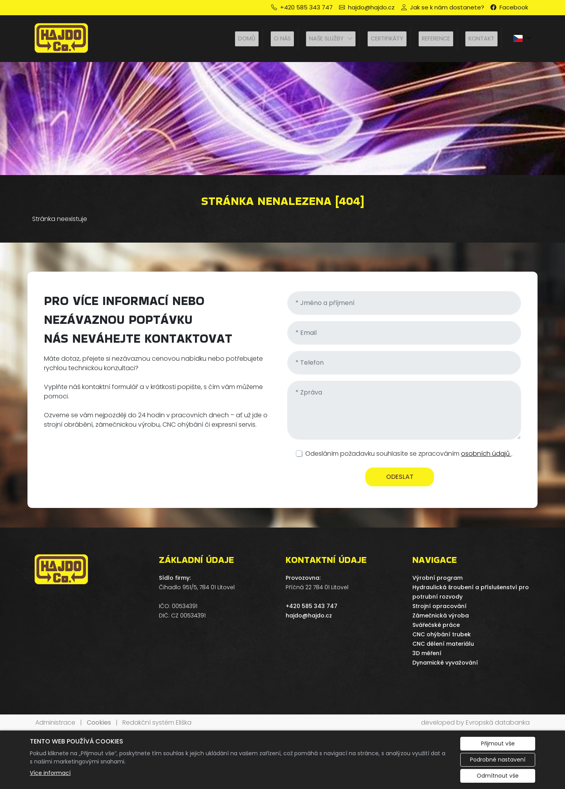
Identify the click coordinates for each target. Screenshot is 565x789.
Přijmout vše (498, 743)
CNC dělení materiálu (443, 644)
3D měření (426, 653)
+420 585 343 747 (311, 606)
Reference (436, 38)
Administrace (55, 722)
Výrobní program (437, 578)
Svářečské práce (436, 625)
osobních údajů (486, 453)
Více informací (50, 773)
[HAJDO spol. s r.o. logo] (61, 39)
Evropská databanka (498, 722)
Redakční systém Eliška (156, 722)
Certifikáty (387, 38)
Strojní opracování (439, 606)
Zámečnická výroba (440, 615)
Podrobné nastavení (497, 759)
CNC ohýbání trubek (441, 634)
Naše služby (326, 38)
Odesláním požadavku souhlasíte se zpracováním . (408, 453)
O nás (282, 38)
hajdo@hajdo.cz (309, 615)
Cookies (99, 722)
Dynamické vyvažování (445, 663)
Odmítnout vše (498, 776)
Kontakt (481, 38)
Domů (246, 38)
